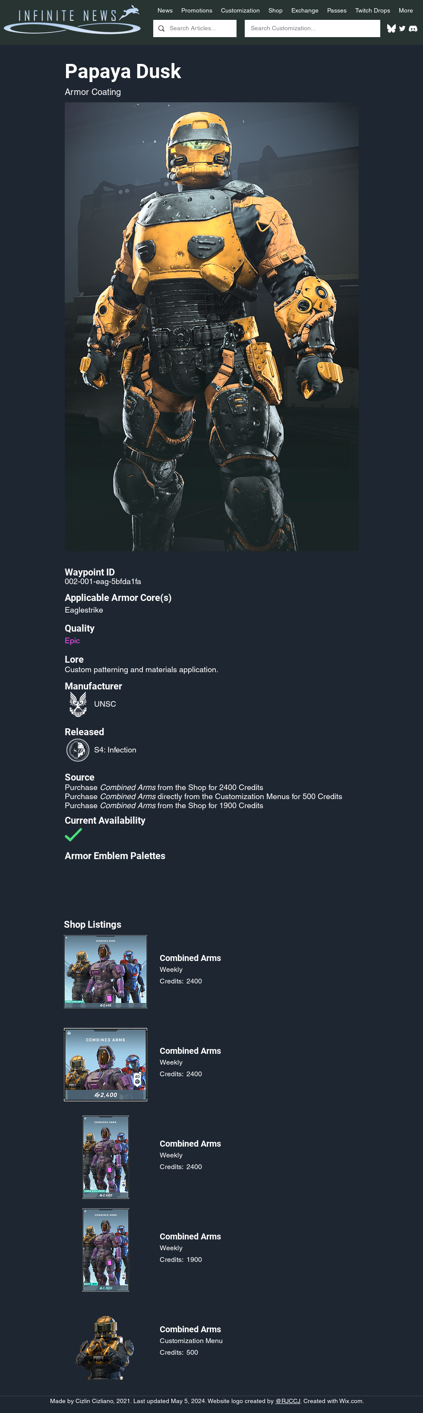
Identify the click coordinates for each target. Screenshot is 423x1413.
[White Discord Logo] (413, 28)
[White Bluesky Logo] (391, 28)
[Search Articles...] (194, 28)
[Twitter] (402, 28)
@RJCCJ (287, 1400)
